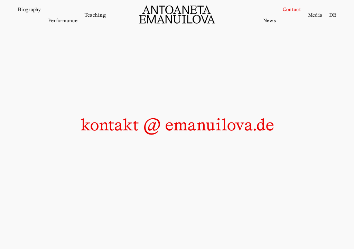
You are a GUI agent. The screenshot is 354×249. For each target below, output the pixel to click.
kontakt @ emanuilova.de (177, 124)
